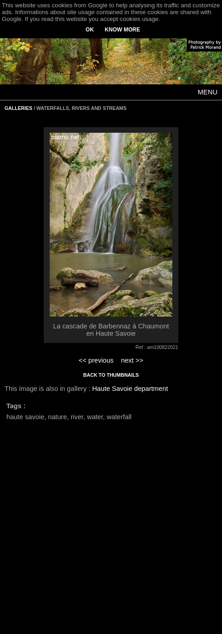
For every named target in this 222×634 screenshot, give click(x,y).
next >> (132, 360)
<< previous (96, 360)
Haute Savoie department (130, 388)
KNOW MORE (122, 29)
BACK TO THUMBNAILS (111, 375)
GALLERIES (18, 108)
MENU (207, 92)
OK (90, 29)
